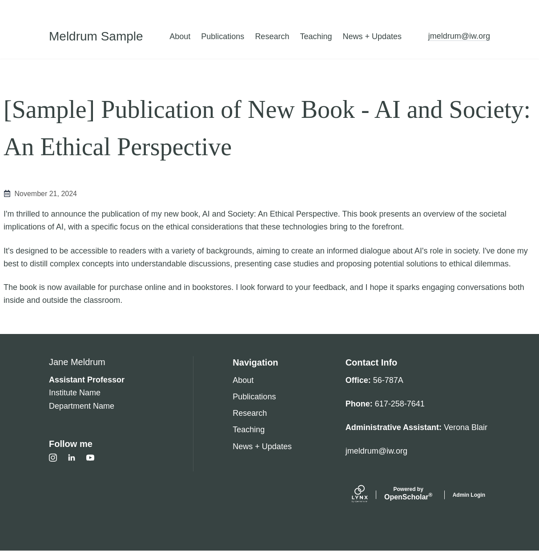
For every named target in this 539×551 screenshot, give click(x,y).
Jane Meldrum (77, 362)
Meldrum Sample (96, 36)
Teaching (316, 36)
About (179, 36)
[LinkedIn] (72, 458)
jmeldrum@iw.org (459, 36)
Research (272, 36)
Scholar (408, 494)
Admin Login (469, 495)
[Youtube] (90, 458)
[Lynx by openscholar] (367, 495)
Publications (222, 36)
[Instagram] (53, 458)
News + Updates (372, 36)
